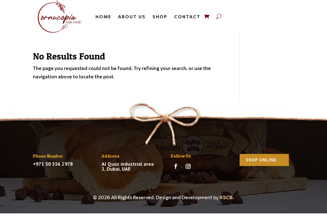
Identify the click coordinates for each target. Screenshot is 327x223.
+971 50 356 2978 (53, 164)
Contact (187, 16)
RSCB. (226, 197)
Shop (159, 16)
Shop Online (261, 160)
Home (103, 16)
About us (132, 16)
